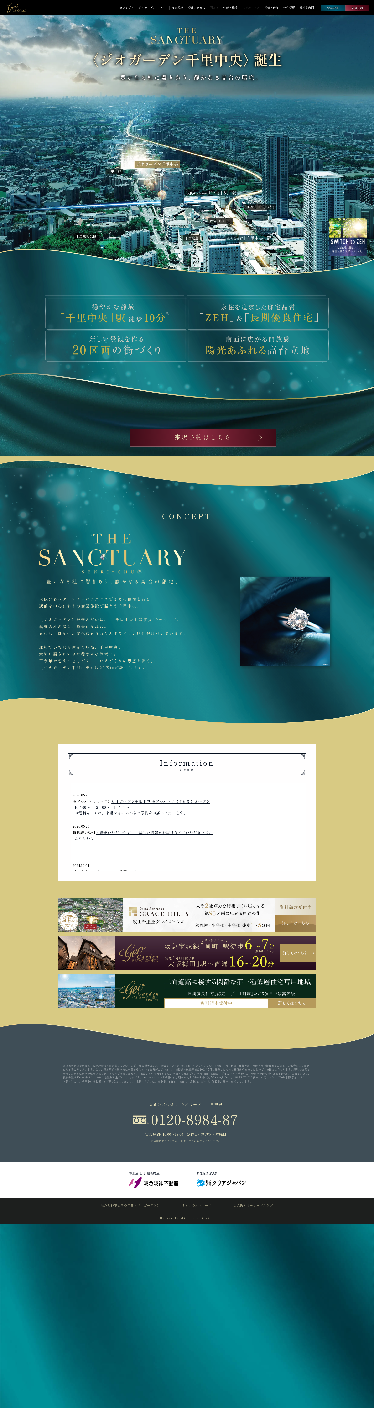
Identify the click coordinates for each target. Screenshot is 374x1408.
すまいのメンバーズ (197, 1389)
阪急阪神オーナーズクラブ (253, 1389)
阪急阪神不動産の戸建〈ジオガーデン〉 (131, 1389)
